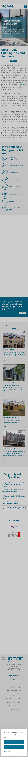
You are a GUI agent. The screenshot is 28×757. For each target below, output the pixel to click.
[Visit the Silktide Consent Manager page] (22, 751)
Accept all (14, 742)
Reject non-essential (14, 746)
